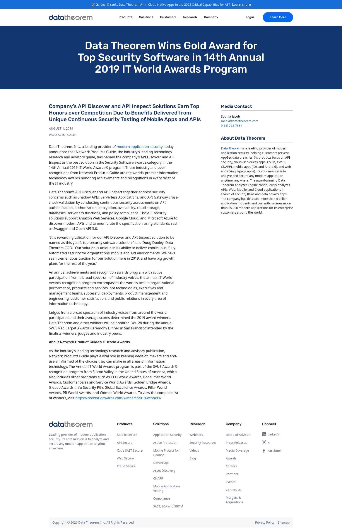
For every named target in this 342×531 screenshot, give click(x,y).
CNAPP (158, 478)
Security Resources (203, 442)
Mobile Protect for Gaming (166, 452)
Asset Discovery (164, 470)
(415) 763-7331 (231, 125)
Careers (231, 466)
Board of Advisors (238, 435)
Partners (232, 474)
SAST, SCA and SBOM (168, 506)
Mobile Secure (127, 435)
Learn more (241, 4)
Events (230, 482)
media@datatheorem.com (239, 121)
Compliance (161, 498)
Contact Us (233, 490)
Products (125, 424)
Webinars (196, 435)
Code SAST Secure (130, 450)
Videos (194, 450)
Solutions (161, 424)
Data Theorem (231, 148)
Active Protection (165, 442)
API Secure (124, 442)
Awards (231, 458)
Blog (193, 458)
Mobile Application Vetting (166, 488)
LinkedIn (271, 434)
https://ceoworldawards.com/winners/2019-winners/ (118, 398)
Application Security (167, 435)
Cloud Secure (126, 466)
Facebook (272, 451)
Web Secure (125, 458)
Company (233, 424)
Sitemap (284, 522)
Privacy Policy (264, 522)
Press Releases (236, 442)
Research (197, 424)
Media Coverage (237, 450)
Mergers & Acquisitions (234, 499)
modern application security (139, 146)
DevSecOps (161, 463)
